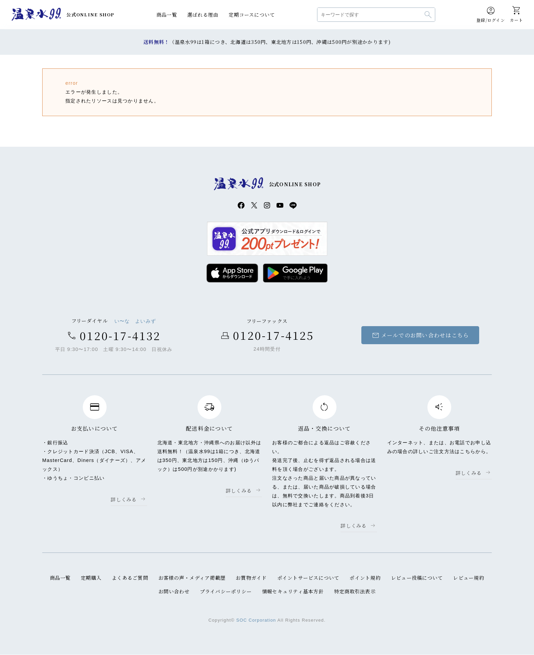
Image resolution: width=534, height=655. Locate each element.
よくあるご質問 (129, 578)
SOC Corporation (256, 620)
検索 (428, 14)
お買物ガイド (251, 578)
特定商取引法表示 (355, 591)
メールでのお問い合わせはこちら (420, 335)
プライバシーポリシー (226, 591)
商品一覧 (166, 14)
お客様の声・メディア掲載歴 (191, 578)
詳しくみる (124, 499)
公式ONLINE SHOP (90, 14)
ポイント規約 (365, 578)
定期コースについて (252, 14)
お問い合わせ (173, 591)
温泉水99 (36, 14)
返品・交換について (324, 429)
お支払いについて (94, 429)
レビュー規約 (469, 578)
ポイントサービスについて (308, 578)
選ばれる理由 (203, 14)
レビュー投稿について (417, 578)
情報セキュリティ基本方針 (293, 591)
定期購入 (90, 578)
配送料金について (209, 429)
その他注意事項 (439, 429)
